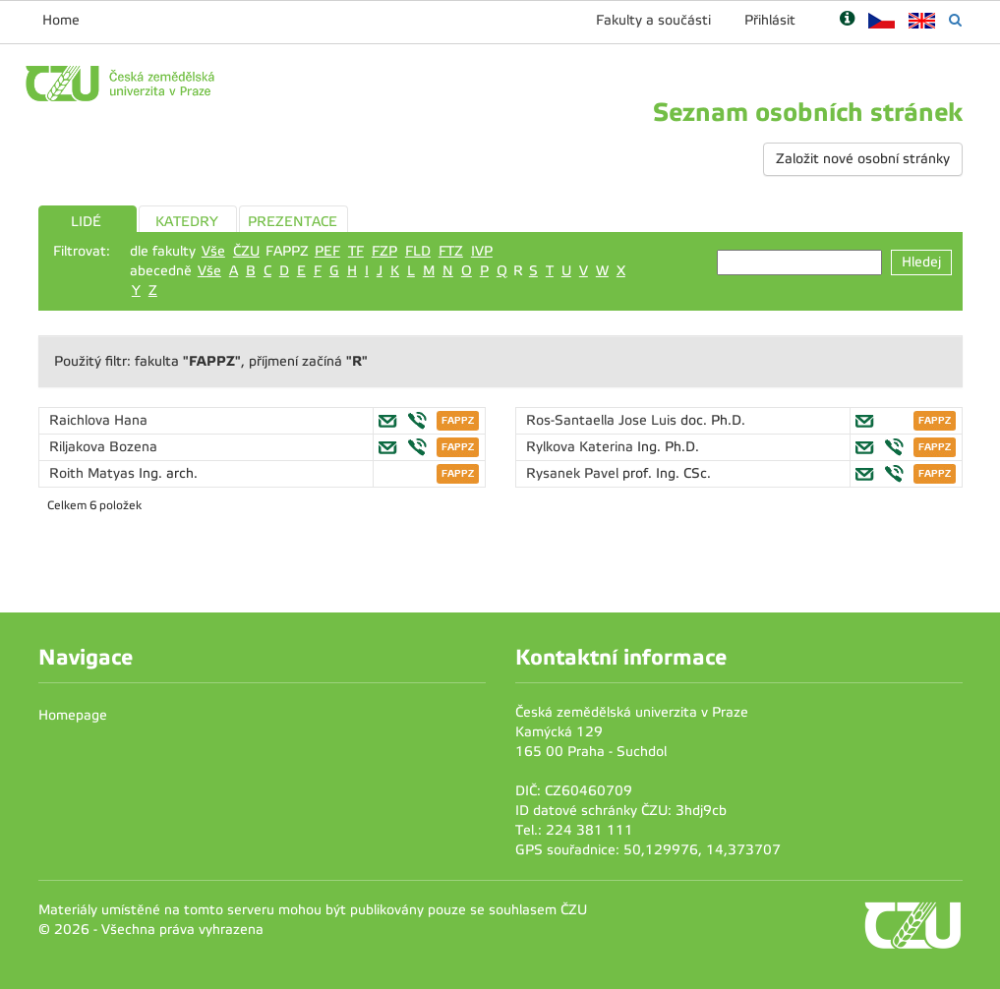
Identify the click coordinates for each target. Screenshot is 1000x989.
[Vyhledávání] (955, 20)
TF (356, 251)
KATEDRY (186, 221)
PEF (327, 251)
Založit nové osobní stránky (863, 158)
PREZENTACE (292, 221)
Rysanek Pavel (574, 473)
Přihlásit (769, 20)
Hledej (921, 262)
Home (61, 20)
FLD (418, 251)
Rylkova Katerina (581, 446)
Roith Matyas (94, 473)
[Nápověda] (847, 20)
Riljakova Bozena (103, 446)
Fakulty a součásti (653, 20)
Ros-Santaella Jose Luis (603, 420)
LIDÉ (86, 221)
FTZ (451, 251)
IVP (482, 251)
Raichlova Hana (98, 420)
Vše (213, 251)
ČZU (246, 251)
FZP (384, 251)
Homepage (72, 715)
